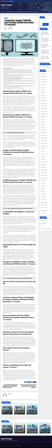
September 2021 (44, 146)
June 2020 (43, 186)
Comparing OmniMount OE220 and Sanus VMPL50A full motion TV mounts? (28, 386)
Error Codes (43, 223)
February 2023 (44, 100)
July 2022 (43, 119)
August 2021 (43, 148)
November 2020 (44, 172)
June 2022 (43, 121)
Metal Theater (6, 5)
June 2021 (43, 154)
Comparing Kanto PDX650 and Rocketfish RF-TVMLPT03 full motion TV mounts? (10, 386)
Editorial (42, 220)
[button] (48, 11)
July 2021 (43, 151)
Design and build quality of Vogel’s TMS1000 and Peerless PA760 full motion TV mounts (18, 73)
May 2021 (42, 156)
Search (42, 17)
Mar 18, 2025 (18, 430)
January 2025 (43, 79)
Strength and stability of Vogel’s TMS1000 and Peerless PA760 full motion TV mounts (19, 78)
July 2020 (43, 183)
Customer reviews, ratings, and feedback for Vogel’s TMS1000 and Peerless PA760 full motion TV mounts (19, 81)
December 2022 (44, 105)
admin (10, 27)
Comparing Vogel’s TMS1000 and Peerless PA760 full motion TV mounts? (19, 22)
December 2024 (44, 81)
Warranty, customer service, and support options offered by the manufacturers (18, 85)
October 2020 (43, 175)
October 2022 (43, 111)
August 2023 (43, 84)
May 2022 (43, 124)
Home (3, 11)
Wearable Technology (45, 228)
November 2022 (44, 108)
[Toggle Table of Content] (34, 68)
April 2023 (43, 95)
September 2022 (44, 113)
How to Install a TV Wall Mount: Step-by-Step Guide (19, 11)
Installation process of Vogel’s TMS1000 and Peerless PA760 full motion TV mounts (19, 74)
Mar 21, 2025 (6, 430)
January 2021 (43, 167)
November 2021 (44, 140)
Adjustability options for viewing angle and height (13, 77)
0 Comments (9, 431)
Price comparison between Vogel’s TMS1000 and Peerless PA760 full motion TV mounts (18, 84)
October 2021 (43, 143)
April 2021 (43, 159)
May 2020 (43, 188)
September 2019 (44, 210)
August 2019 (43, 212)
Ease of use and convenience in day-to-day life (12, 79)
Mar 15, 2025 (43, 430)
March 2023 (43, 97)
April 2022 (43, 127)
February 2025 (44, 76)
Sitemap (35, 11)
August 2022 (43, 116)
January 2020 (43, 199)
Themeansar (20, 445)
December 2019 (44, 202)
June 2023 (43, 89)
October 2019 (43, 207)
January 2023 (43, 103)
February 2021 (43, 164)
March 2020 (43, 194)
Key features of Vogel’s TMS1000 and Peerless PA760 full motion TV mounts (17, 71)
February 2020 (44, 196)
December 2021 (44, 138)
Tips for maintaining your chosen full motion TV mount (14, 88)
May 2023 (43, 92)
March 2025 (43, 73)
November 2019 (44, 204)
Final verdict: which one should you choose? (12, 86)
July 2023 (43, 87)
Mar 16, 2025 (31, 430)
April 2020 (43, 191)
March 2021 (43, 162)
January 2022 (43, 135)
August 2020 (43, 180)
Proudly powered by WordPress (6, 445)
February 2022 (44, 132)
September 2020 (44, 178)
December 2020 (44, 170)
